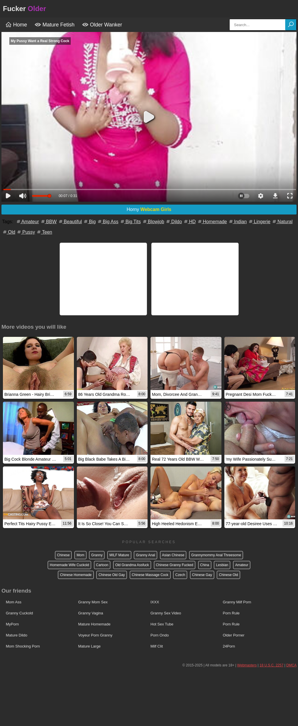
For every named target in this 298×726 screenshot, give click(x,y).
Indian (237, 221)
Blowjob (153, 221)
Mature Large (89, 646)
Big (89, 221)
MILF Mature (119, 555)
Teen (44, 232)
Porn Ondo (159, 635)
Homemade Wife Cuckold (69, 565)
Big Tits (130, 221)
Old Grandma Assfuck (132, 565)
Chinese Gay (202, 575)
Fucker (24, 8)
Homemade (212, 221)
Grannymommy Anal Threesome (216, 555)
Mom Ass (13, 602)
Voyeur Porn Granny (95, 635)
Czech (180, 575)
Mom (80, 555)
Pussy (25, 232)
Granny (96, 555)
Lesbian (223, 565)
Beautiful (70, 221)
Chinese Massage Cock (150, 575)
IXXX (154, 602)
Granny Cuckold (19, 613)
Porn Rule (231, 613)
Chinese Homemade (75, 575)
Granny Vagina (90, 613)
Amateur (27, 221)
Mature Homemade (94, 624)
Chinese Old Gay (111, 575)
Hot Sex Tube (161, 624)
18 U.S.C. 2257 (271, 665)
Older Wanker (102, 25)
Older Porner (233, 635)
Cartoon (101, 565)
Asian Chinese (173, 555)
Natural (282, 221)
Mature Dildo (16, 635)
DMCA (291, 665)
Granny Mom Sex (93, 602)
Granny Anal (145, 555)
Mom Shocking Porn (23, 646)
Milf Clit (156, 646)
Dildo (173, 221)
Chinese (62, 555)
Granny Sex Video (165, 613)
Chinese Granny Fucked (175, 565)
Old (8, 232)
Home (16, 25)
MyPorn (12, 624)
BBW (48, 221)
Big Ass (107, 221)
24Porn (229, 646)
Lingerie (259, 221)
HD (189, 221)
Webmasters (247, 665)
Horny (149, 209)
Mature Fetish (54, 25)
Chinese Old (229, 575)
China (205, 565)
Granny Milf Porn (237, 602)
